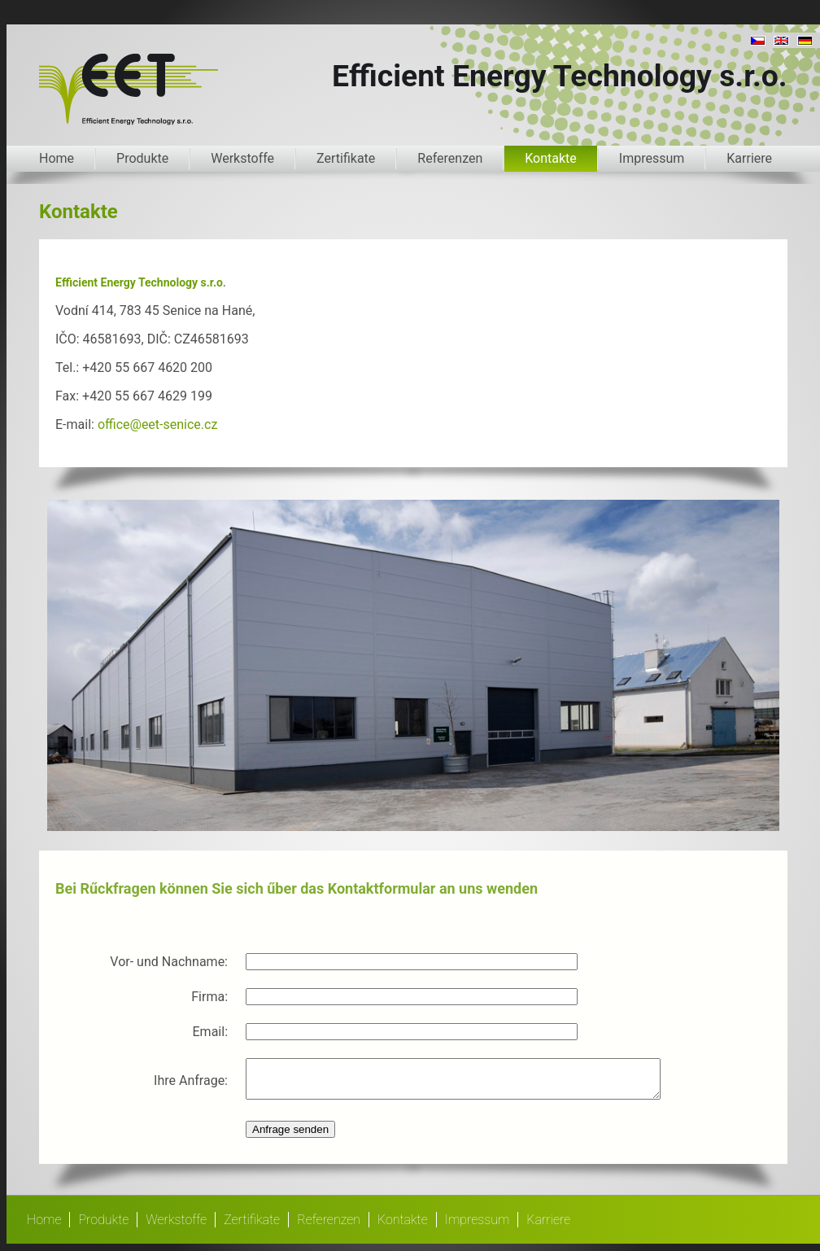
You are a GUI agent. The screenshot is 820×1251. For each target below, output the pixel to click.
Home (56, 158)
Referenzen (449, 158)
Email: (210, 1031)
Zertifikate (345, 158)
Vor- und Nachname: (169, 961)
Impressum (652, 158)
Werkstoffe (242, 158)
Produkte (142, 158)
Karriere (749, 158)
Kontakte (551, 158)
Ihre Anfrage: (191, 1083)
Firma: (209, 996)
